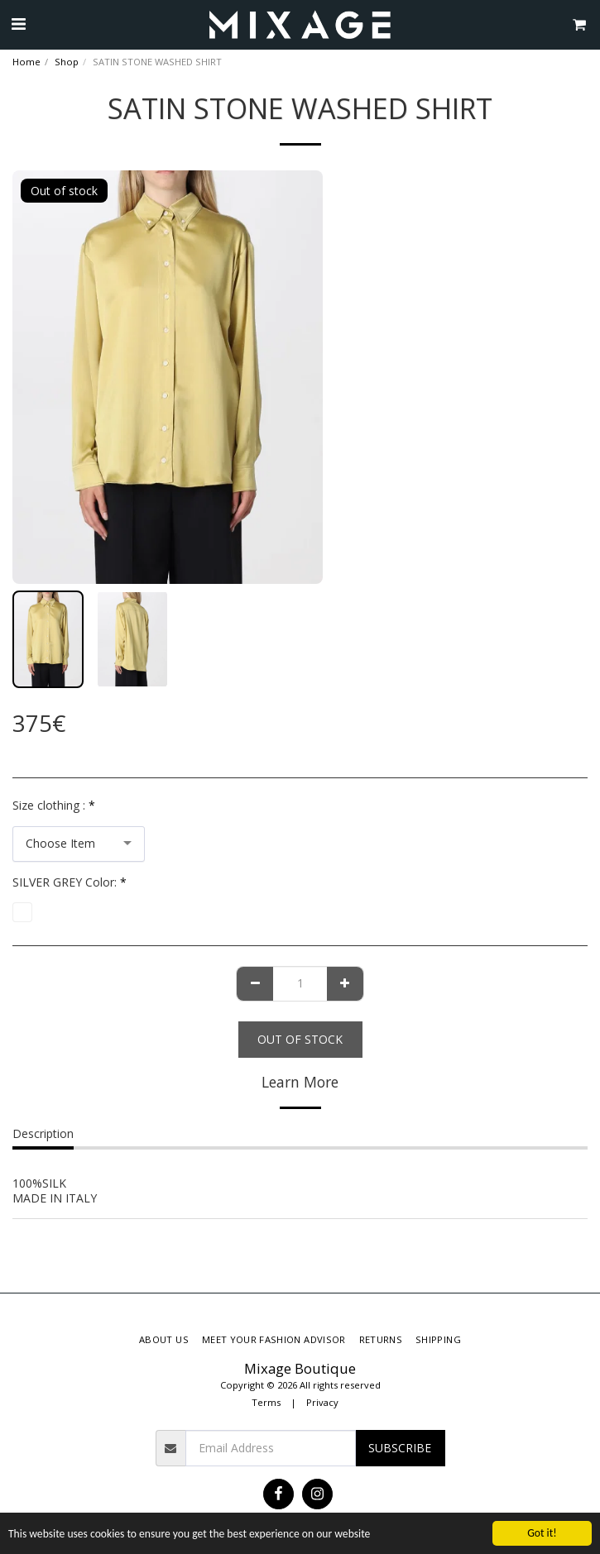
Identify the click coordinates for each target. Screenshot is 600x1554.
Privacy (322, 1402)
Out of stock (300, 1039)
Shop (67, 61)
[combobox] (78, 844)
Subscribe (399, 1448)
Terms (266, 1402)
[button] (18, 24)
